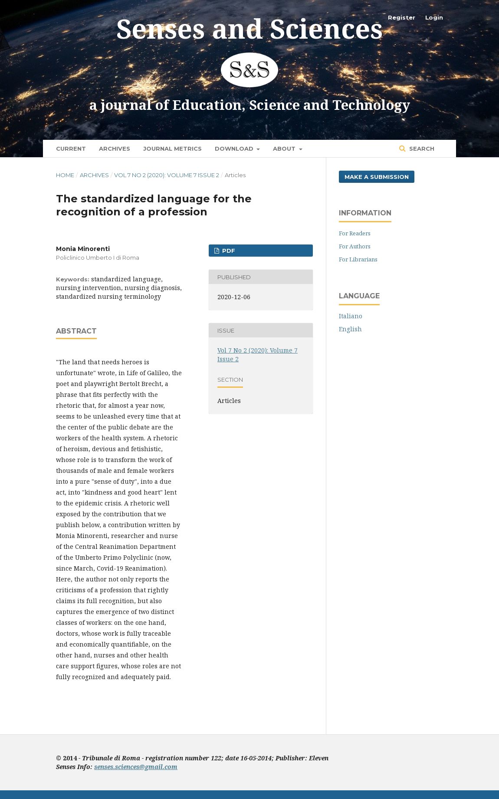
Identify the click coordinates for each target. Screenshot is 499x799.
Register (401, 17)
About (285, 148)
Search (420, 148)
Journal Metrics (172, 148)
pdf (227, 250)
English (350, 329)
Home (65, 175)
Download (235, 148)
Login (434, 17)
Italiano (350, 316)
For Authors (355, 246)
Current (71, 148)
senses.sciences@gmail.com (135, 767)
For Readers (355, 233)
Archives (114, 148)
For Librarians (358, 259)
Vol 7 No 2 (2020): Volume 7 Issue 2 (166, 175)
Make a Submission (377, 176)
